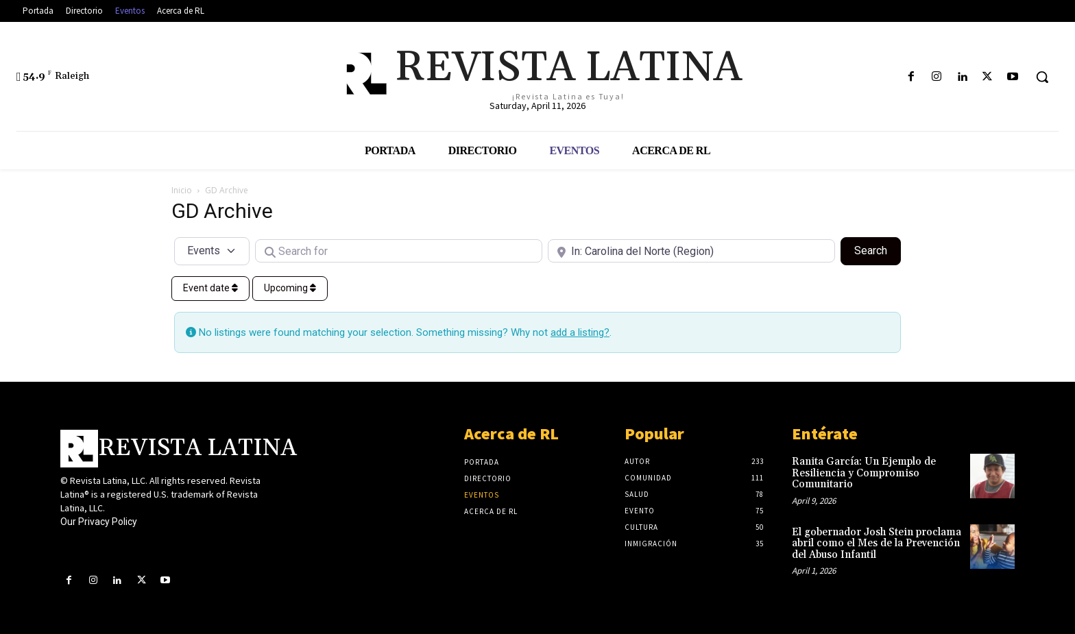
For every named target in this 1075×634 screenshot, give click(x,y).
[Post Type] (212, 251)
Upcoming (290, 287)
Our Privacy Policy (98, 521)
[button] (1042, 76)
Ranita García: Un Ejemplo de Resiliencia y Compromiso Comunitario (864, 473)
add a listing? (580, 332)
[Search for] (398, 251)
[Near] (691, 251)
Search (877, 249)
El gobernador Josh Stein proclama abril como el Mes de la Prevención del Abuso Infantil (876, 543)
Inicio (181, 190)
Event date (210, 287)
